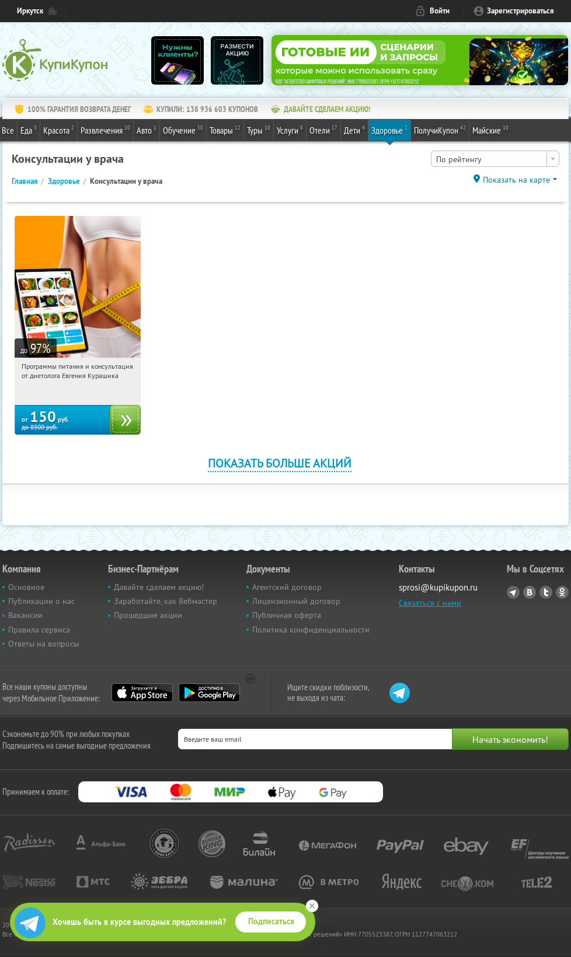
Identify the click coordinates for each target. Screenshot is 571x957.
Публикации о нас (41, 601)
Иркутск (30, 11)
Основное (26, 587)
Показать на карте (516, 179)
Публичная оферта (286, 615)
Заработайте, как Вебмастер (165, 601)
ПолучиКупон (440, 129)
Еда (28, 129)
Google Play (209, 692)
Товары (225, 129)
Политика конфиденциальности (311, 629)
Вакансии (25, 615)
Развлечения (105, 129)
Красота (58, 129)
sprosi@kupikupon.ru (438, 587)
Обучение (183, 129)
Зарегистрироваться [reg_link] (520, 11)
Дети (354, 129)
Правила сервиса (39, 629)
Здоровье (389, 129)
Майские (490, 129)
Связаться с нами (430, 603)
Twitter (545, 592)
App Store (142, 692)
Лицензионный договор (296, 601)
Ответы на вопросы (43, 643)
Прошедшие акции (148, 615)
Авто (146, 129)
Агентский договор (287, 587)
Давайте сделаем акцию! (159, 587)
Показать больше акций (279, 463)
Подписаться (271, 921)
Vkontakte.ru (529, 592)
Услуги (290, 129)
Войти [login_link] (440, 11)
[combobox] (495, 159)
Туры (258, 129)
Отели (323, 129)
